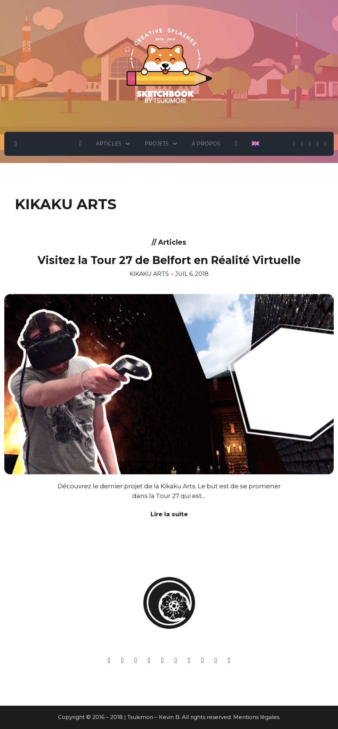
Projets (156, 143)
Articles (109, 143)
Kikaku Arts (149, 273)
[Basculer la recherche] (15, 143)
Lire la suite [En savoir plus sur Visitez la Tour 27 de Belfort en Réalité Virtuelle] (169, 514)
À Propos (206, 143)
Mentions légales (256, 717)
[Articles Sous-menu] (127, 143)
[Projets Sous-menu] (174, 143)
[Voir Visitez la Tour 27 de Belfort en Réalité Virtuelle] (169, 383)
